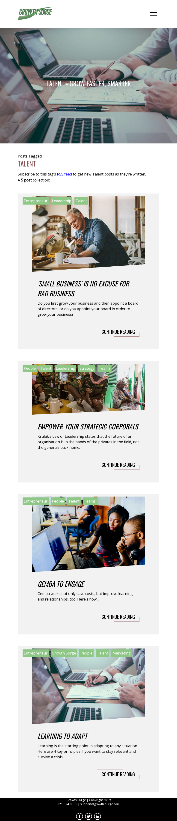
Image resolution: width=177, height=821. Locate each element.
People (30, 368)
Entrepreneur (35, 200)
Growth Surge (64, 653)
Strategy (87, 368)
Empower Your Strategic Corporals (88, 426)
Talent (81, 200)
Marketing (121, 653)
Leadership (61, 200)
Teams (104, 368)
